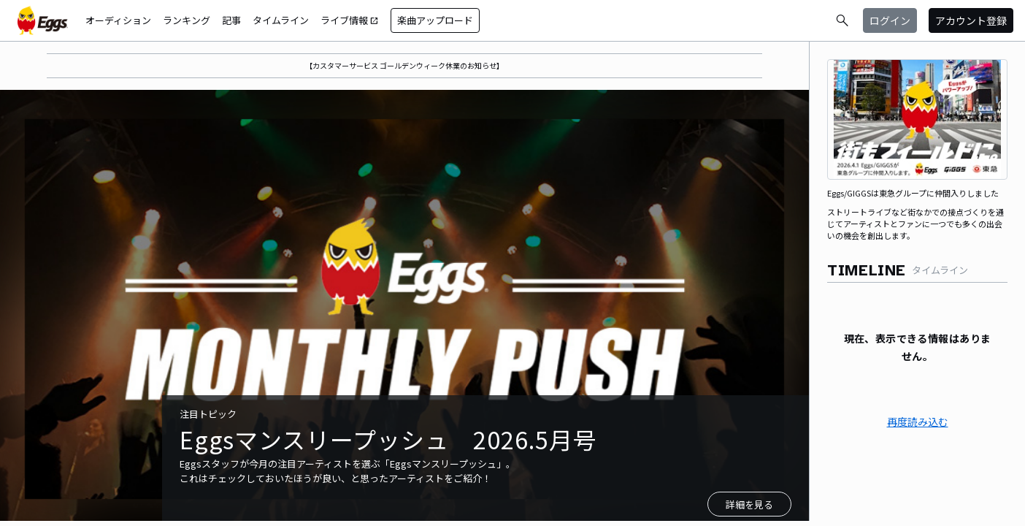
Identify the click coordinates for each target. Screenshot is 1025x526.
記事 (231, 20)
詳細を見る (749, 504)
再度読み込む (917, 421)
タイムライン (281, 20)
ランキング (186, 20)
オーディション (118, 20)
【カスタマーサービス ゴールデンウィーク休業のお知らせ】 (404, 65)
